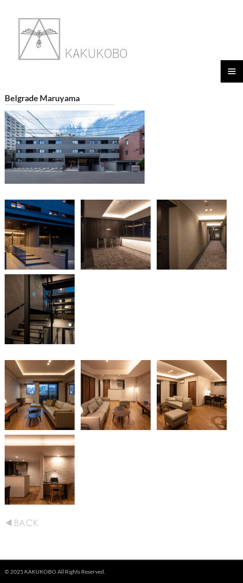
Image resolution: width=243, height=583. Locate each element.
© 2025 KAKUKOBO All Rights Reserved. (55, 571)
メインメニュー (232, 71)
